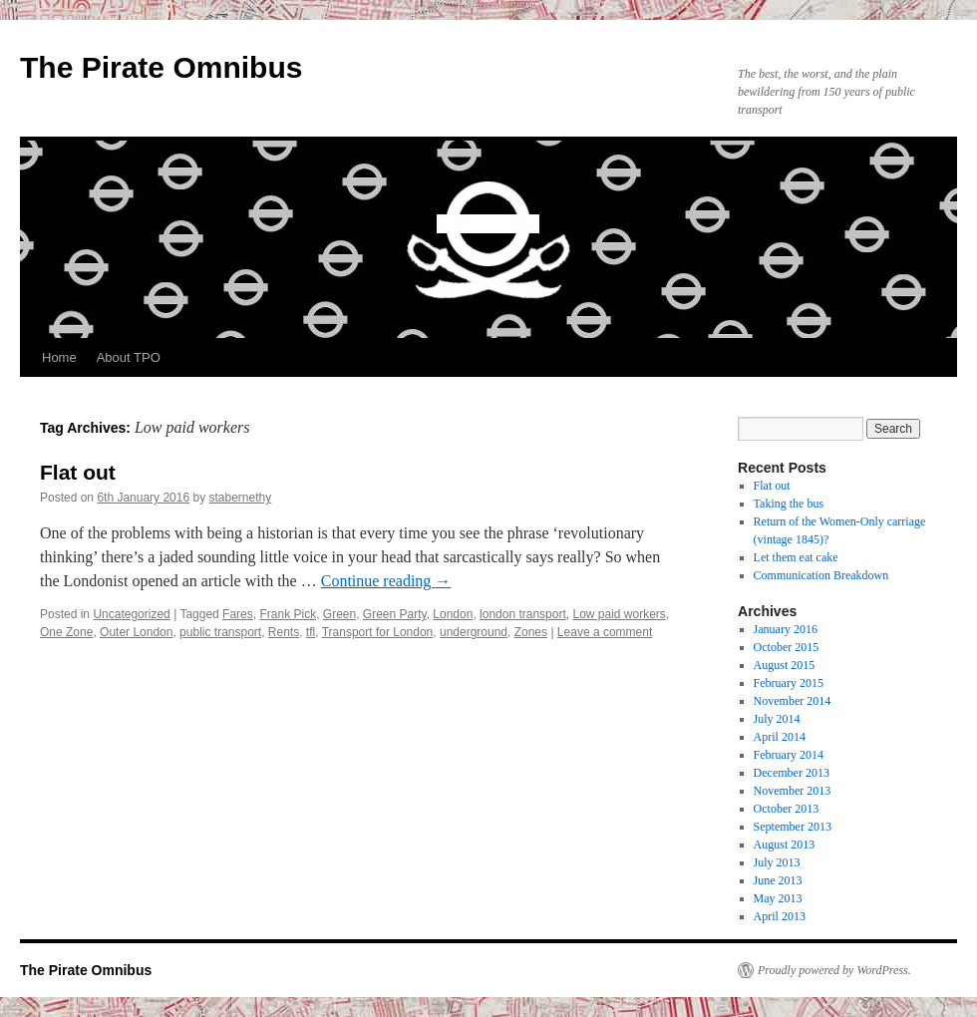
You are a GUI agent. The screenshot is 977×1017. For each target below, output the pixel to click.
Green (339, 614)
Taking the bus (788, 503)
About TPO (129, 357)
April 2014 (780, 737)
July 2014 (777, 719)
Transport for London (378, 632)
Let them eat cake (796, 557)
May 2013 (778, 898)
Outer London (136, 632)
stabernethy (240, 498)
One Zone (66, 632)
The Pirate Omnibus (161, 67)
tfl (310, 632)
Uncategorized (131, 614)
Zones (530, 632)
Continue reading (386, 580)
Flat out (78, 472)
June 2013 (778, 880)
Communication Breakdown (821, 575)
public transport (220, 632)
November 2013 (792, 791)
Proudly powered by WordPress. (834, 970)
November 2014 (792, 701)
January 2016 (785, 629)
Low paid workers (618, 614)
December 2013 (791, 773)
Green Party (395, 614)
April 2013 (780, 916)
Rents (283, 632)
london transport (523, 614)
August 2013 (784, 844)
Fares (237, 614)
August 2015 (784, 665)
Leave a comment (604, 632)
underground (473, 632)
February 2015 (788, 683)
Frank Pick (287, 614)
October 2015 (786, 647)
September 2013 (792, 827)
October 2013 (786, 809)
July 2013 (777, 862)
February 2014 (788, 755)
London (453, 614)
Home (59, 357)
